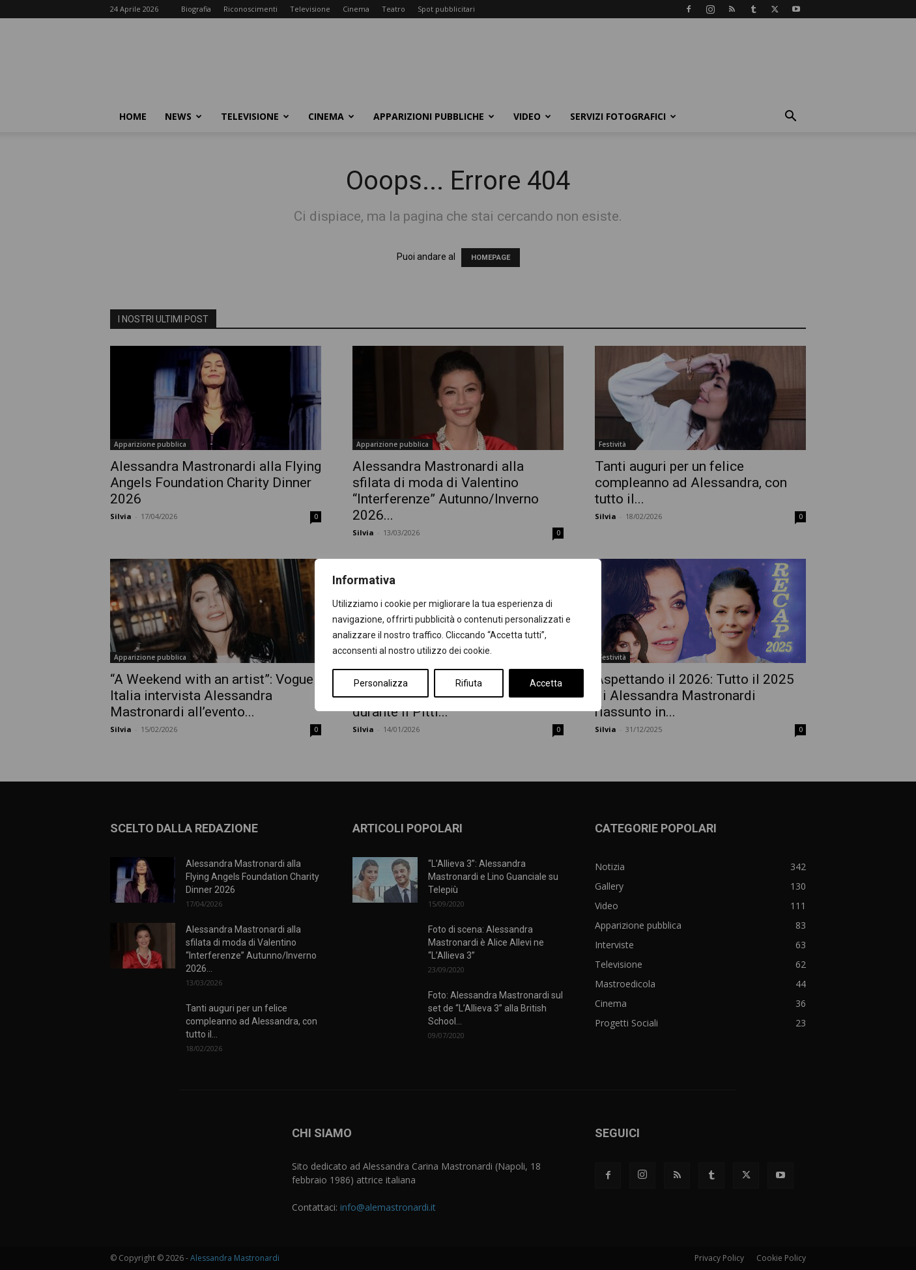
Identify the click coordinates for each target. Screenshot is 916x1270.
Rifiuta (468, 683)
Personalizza (381, 683)
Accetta (546, 683)
